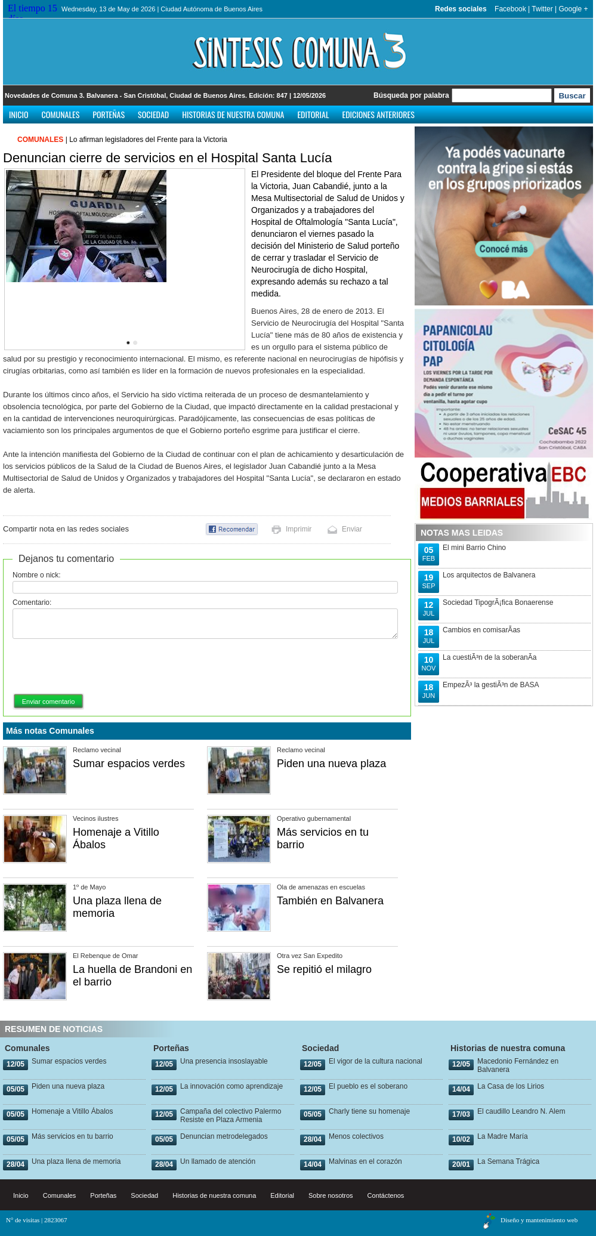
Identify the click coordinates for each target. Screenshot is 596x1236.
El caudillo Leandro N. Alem (521, 1111)
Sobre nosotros (330, 1195)
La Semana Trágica (508, 1161)
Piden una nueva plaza (331, 764)
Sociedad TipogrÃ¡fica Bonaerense (498, 602)
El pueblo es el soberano (368, 1086)
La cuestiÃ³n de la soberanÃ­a (489, 657)
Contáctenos (386, 1195)
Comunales (61, 114)
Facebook (510, 9)
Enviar (352, 529)
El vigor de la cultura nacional (375, 1061)
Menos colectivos (356, 1136)
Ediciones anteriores (378, 114)
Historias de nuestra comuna (233, 114)
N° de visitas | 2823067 (36, 1219)
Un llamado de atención (217, 1161)
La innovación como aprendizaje (231, 1086)
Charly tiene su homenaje (369, 1111)
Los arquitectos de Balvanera (489, 575)
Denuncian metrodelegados (224, 1136)
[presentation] (103, 667)
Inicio (19, 114)
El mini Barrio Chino (474, 547)
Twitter (542, 9)
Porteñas (108, 114)
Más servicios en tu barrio (72, 1136)
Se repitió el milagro (324, 969)
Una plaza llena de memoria (76, 1161)
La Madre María (502, 1136)
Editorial (313, 114)
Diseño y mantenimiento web (539, 1219)
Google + (573, 9)
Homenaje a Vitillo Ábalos (72, 1111)
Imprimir (298, 529)
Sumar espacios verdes (129, 764)
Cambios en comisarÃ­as (481, 630)
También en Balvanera (330, 901)
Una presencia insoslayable (224, 1061)
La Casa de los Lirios (510, 1086)
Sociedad (153, 114)
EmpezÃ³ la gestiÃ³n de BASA (491, 685)
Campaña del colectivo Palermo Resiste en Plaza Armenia (230, 1115)
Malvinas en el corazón (365, 1161)
